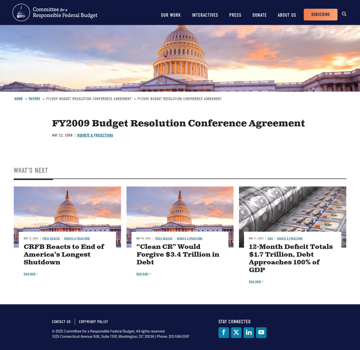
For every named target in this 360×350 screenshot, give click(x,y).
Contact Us (61, 322)
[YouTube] (261, 332)
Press (235, 15)
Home (18, 99)
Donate (259, 15)
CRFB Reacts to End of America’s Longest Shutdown (64, 255)
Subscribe (320, 14)
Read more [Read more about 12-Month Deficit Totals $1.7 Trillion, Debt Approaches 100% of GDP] (255, 281)
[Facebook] (223, 332)
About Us (287, 15)
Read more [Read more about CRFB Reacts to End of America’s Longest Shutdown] (30, 274)
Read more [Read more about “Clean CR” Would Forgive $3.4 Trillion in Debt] (142, 274)
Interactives (205, 15)
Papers (34, 99)
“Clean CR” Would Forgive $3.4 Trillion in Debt (177, 255)
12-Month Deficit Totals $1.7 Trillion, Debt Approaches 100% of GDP (291, 259)
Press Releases (51, 238)
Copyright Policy (93, 322)
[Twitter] (236, 332)
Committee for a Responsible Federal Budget (55, 12)
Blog (270, 238)
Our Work (171, 15)
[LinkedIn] (249, 332)
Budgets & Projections (95, 135)
